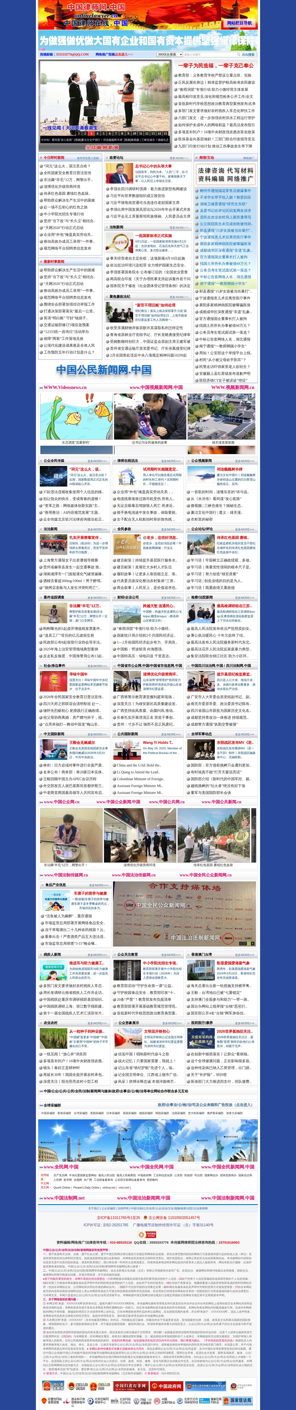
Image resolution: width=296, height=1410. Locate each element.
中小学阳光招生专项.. (160, 963)
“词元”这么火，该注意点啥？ (67, 166)
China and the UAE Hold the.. (139, 765)
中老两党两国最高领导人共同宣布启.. (73, 793)
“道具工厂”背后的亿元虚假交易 (68, 635)
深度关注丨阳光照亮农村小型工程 (70, 1081)
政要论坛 (116, 158)
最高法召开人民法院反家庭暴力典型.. (221, 649)
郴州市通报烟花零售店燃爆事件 (225, 191)
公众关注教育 (127, 954)
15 (165, 133)
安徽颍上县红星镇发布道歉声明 (224, 378)
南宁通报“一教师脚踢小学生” (223, 283)
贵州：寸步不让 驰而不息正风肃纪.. (146, 724)
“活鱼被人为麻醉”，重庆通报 (68, 916)
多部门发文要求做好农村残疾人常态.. (73, 986)
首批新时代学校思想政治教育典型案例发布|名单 (217, 104)
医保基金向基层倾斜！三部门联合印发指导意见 (216, 139)
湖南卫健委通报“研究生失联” (223, 204)
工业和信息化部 (162, 1175)
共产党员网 (60, 1175)
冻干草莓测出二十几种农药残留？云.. (75, 930)
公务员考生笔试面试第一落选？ (225, 270)
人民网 (58, 1179)
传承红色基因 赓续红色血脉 (222, 863)
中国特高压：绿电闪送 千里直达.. (144, 656)
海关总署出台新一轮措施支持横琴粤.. (221, 986)
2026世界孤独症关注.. (235, 1031)
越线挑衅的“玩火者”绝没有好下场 (218, 786)
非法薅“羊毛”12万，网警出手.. (68, 180)
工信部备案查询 (103, 1179)
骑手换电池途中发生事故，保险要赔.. (147, 512)
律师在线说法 (127, 461)
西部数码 (152, 1179)
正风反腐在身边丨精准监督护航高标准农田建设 (216, 82)
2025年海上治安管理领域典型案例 (70, 649)
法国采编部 (179, 1113)
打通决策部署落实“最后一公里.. (69, 311)
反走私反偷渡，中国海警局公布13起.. (73, 656)
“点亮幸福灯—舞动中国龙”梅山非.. (71, 724)
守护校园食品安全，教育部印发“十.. (146, 993)
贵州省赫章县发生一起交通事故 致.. (72, 567)
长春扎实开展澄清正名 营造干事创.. (146, 717)
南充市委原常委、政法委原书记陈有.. (221, 704)
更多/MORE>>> (179, 158)
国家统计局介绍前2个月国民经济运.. (146, 635)
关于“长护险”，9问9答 (209, 1075)
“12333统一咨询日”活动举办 (66, 332)
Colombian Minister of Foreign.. (140, 779)
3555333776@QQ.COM (72, 54)
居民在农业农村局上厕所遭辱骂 (225, 217)
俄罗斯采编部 (215, 1113)
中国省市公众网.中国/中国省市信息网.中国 (149, 666)
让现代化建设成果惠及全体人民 (69, 345)
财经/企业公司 (128, 597)
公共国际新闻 (127, 734)
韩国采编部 (162, 1113)
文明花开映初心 (157, 1031)
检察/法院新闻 (202, 597)
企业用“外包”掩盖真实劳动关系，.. (145, 492)
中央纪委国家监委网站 (83, 1175)
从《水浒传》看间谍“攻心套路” (60, 139)
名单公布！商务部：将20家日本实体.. (73, 772)
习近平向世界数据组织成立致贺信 (137, 196)
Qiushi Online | (63, 1187)
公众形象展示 (128, 1023)
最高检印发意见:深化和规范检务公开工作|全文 (215, 96)
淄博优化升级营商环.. (160, 674)
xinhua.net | (110, 1187)
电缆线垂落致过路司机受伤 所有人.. (146, 499)
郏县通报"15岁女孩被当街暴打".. (226, 230)
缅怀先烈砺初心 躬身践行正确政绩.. (72, 711)
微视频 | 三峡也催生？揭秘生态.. (217, 506)
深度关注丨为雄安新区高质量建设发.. (147, 704)
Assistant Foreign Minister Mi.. (140, 786)
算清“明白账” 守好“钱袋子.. (66, 318)
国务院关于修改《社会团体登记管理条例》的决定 (150, 286)
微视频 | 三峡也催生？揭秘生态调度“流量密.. (164, 139)
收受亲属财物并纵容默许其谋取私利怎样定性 (146, 328)
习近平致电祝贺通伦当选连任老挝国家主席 (145, 203)
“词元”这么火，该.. (85, 469)
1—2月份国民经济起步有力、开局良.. (147, 642)
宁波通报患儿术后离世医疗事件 (225, 237)
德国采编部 (146, 1113)
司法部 (198, 1175)
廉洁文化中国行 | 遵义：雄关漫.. (217, 512)
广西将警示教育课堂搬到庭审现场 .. (146, 697)
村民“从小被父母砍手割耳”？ (222, 364)
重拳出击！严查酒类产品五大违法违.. (75, 937)
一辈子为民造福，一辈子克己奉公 (216, 66)
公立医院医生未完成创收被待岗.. (226, 224)
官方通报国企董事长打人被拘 (224, 257)
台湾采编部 (81, 1113)
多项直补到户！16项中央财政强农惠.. (73, 1061)
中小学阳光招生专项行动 (64, 214)
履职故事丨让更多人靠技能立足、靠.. (147, 574)
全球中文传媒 (76, 13)
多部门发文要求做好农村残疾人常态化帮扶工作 (216, 111)
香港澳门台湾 (201, 954)
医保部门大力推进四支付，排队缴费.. (221, 1081)
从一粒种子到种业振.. (86, 1031)
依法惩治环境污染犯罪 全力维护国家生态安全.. (148, 265)
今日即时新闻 (54, 158)
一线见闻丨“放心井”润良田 (65, 1054)
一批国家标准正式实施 (153, 236)
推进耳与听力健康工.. (86, 963)
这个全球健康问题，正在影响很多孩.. (221, 1061)
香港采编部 (64, 1113)
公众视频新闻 (201, 461)
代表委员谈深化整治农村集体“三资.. (146, 581)
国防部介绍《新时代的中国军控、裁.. (221, 779)
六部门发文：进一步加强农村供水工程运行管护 (216, 118)
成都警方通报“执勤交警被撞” (214, 724)
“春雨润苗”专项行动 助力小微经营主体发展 (213, 89)
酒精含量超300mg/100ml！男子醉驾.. (72, 581)
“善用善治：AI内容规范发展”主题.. (71, 512)
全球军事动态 (201, 734)
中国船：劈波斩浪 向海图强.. (140, 649)
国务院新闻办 (228, 1175)
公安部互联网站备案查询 (130, 1179)
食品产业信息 (55, 885)
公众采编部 (108, 1208)
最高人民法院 (106, 1175)
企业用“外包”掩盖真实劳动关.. (68, 235)
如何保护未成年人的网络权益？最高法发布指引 (216, 125)
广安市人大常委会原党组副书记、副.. (221, 697)
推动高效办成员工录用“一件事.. (69, 241)
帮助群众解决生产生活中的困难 (69, 200)
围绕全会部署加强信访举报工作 (69, 304)
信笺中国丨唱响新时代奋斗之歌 (143, 1054)
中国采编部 (48, 1113)
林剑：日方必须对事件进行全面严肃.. (73, 765)
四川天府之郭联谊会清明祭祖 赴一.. (72, 704)
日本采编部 (113, 1113)
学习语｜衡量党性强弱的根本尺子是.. (221, 567)
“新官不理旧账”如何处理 (155, 305)
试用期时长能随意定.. (160, 469)
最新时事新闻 (54, 261)
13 (153, 133)
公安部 (178, 1175)
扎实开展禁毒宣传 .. (85, 538)
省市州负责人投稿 (88, 158)
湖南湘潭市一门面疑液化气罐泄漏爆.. (73, 574)
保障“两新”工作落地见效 (63, 339)
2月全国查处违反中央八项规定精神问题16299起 (148, 355)
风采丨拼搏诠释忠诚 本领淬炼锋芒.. (147, 1081)
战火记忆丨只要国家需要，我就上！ (147, 1061)
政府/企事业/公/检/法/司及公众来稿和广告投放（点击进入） (206, 1105)
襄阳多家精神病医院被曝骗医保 (225, 244)
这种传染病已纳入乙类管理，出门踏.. (221, 1068)
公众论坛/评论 (202, 529)
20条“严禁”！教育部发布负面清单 (144, 999)
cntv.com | (124, 1187)
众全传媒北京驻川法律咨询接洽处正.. (73, 519)
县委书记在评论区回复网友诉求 (225, 211)
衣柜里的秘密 (202, 519)
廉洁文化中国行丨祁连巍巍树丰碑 (107, 139)
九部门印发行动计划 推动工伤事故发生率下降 (215, 146)
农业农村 (50, 1023)
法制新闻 (116, 227)
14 (159, 133)
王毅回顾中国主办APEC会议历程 (70, 779)
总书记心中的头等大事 (153, 166)
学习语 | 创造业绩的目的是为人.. (217, 581)
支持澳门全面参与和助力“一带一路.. (220, 999)
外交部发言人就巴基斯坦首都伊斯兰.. (73, 786)
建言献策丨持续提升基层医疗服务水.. (147, 560)
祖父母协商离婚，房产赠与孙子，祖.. (73, 717)
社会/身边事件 (54, 666)
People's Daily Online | (87, 1187)
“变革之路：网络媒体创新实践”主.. (71, 506)
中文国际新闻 (54, 734)
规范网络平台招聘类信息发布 (67, 248)
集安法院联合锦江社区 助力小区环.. (219, 656)
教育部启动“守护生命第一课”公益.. (145, 986)
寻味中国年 (78, 674)
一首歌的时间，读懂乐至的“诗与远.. (220, 492)
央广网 (88, 1179)
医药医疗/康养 (202, 1023)
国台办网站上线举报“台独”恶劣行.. (219, 1006)
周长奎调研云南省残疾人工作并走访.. (73, 993)
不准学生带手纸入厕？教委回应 (225, 197)
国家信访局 (245, 1175)
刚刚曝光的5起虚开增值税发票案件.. (72, 629)
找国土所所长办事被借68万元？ (225, 264)
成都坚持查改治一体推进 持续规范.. (219, 717)
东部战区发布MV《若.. (235, 743)
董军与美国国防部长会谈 (211, 793)
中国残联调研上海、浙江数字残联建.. (73, 1006)
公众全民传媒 (54, 461)
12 (146, 133)
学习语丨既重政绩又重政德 (213, 588)
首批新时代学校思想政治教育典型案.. (147, 1013)
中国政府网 (144, 1175)
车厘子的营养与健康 (90, 893)
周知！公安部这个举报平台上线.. (225, 357)
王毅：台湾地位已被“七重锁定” (216, 993)
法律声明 (123, 1208)
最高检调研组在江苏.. (234, 606)
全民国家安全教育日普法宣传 (67, 173)
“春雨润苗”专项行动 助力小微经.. (143, 629)
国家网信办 (211, 1175)
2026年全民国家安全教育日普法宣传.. (73, 697)
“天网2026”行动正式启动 (63, 228)
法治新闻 (50, 529)
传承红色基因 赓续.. (233, 538)
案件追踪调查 (54, 597)
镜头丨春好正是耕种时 (61, 1068)
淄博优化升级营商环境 (62, 187)
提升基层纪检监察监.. (234, 674)
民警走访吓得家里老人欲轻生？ (224, 371)
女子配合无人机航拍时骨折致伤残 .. (146, 519)
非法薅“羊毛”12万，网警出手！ (74, 863)
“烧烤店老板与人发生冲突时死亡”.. (71, 588)
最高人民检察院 (126, 1175)
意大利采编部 (196, 1113)
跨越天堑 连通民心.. (159, 606)
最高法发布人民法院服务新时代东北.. (221, 642)
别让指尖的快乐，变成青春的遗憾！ (72, 499)
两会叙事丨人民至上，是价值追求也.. (147, 588)
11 (140, 133)
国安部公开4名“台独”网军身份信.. (218, 1013)
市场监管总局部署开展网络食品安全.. (75, 923)
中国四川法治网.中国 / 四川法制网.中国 (221, 666)
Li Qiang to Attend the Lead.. (138, 772)
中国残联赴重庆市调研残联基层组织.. (73, 999)
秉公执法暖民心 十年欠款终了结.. (218, 635)
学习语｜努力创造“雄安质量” (214, 574)
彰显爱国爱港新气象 (233, 963)
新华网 (68, 1179)
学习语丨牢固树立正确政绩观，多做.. (221, 560)
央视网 (78, 1179)
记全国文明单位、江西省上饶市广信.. (148, 1075)
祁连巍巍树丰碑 (229, 469)
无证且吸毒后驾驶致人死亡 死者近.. (146, 506)
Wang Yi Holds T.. (158, 743)
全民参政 (124, 529)
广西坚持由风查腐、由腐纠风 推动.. (146, 711)
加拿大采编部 (234, 1113)
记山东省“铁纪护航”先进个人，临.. (146, 1068)
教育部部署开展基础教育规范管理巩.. (147, 1006)
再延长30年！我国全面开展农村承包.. (73, 1075)
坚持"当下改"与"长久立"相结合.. (69, 221)
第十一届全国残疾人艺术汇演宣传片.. (73, 1013)
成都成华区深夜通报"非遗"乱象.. (226, 250)
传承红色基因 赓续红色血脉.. (67, 193)
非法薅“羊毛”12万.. (85, 606)
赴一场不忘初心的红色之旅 (66, 207)
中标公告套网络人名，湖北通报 (225, 277)
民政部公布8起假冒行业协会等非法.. (72, 642)
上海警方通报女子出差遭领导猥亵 (70, 560)
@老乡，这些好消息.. (160, 538)
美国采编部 (97, 1113)
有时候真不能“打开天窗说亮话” (216, 772)
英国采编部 (130, 1113)
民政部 (188, 1175)
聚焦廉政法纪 (120, 296)
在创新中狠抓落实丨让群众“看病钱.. (220, 1054)
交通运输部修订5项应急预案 (66, 325)
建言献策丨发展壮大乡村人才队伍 (144, 567)
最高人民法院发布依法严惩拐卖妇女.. (221, 629)
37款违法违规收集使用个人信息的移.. (73, 492)
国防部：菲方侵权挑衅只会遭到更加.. (221, 765)
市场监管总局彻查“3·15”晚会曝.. (71, 943)
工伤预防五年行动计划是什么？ (69, 352)
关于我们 (93, 1208)
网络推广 (248, 158)
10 (134, 133)
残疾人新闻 (52, 954)
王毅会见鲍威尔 (82, 743)
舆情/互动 (206, 158)
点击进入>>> (124, 54)
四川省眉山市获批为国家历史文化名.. (221, 711)
